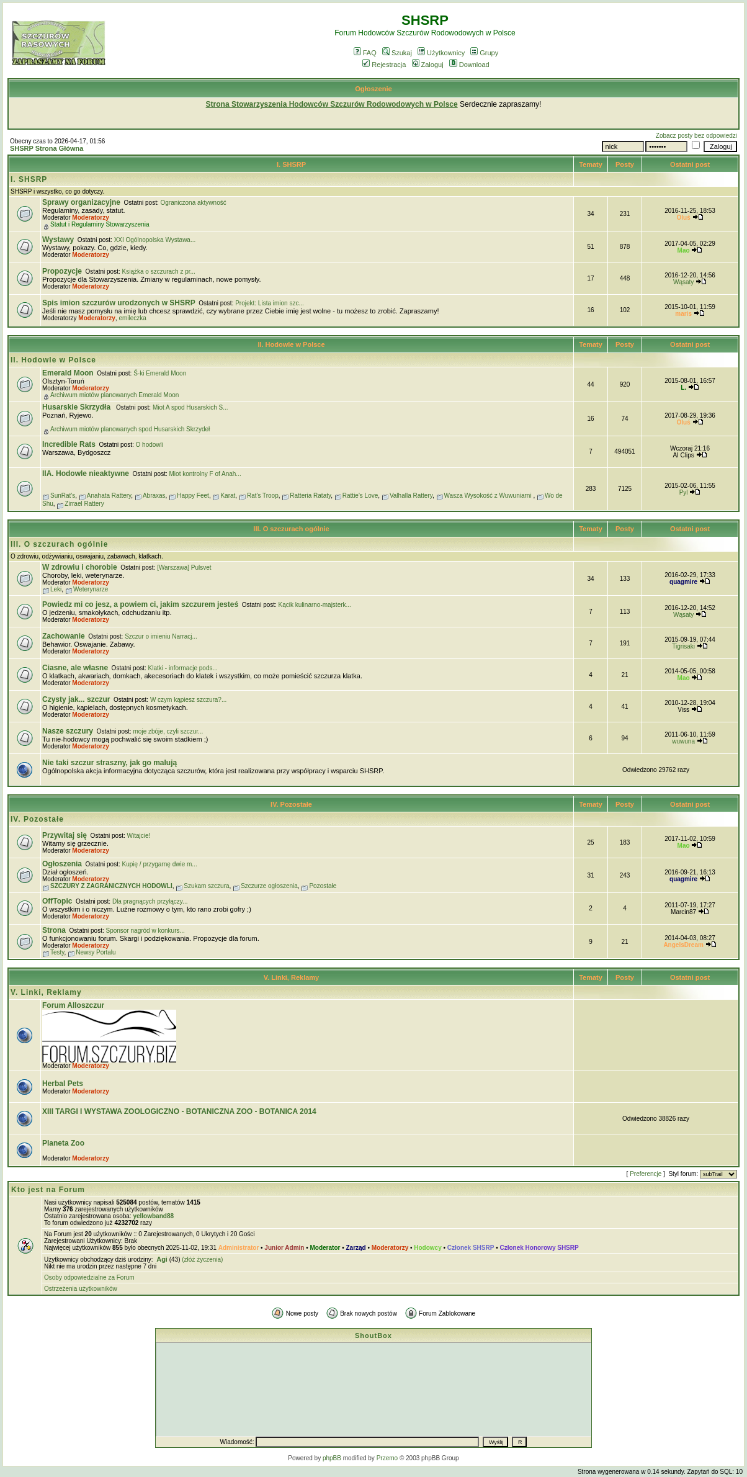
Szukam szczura (206, 885)
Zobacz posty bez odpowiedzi (696, 135)
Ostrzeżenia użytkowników (80, 1288)
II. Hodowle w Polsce (291, 344)
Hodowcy (427, 1247)
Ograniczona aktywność (193, 202)
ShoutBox (373, 1335)
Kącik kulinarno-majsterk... (315, 604)
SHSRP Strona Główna (46, 148)
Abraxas (154, 495)
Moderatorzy (90, 217)
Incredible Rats (69, 444)
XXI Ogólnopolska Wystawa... (155, 239)
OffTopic (57, 901)
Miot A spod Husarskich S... (190, 407)
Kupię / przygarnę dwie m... (159, 864)
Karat (227, 495)
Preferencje (645, 1173)
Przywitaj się (64, 835)
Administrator (238, 1247)
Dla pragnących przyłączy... (150, 901)
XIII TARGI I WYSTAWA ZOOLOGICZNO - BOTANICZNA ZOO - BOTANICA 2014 (179, 1111)
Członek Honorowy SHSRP (538, 1247)
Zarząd (355, 1247)
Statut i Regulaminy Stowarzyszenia (100, 224)
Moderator (325, 1247)
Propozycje (62, 271)
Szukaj (397, 52)
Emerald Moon (68, 373)
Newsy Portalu (95, 952)
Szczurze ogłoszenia (269, 885)
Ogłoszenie (373, 88)
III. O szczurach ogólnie (291, 528)
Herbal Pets (62, 1083)
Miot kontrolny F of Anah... (205, 473)
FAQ (365, 52)
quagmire (683, 581)
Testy (57, 952)
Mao (684, 250)
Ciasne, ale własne (75, 667)
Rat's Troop (263, 495)
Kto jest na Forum (48, 1189)
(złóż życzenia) (202, 1259)
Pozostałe (322, 885)
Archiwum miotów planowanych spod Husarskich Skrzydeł (130, 429)
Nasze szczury (67, 731)
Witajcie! (139, 835)
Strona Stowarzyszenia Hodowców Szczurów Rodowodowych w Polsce (332, 104)
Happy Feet (193, 495)
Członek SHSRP (470, 1247)
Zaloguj (428, 64)
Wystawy (58, 239)
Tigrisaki (683, 646)
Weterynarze (91, 589)
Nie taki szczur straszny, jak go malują (109, 762)
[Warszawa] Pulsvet (184, 567)
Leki (55, 589)
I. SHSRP (291, 164)
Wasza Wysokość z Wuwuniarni (489, 495)
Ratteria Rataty (310, 495)
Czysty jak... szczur (76, 699)
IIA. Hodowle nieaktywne (85, 473)
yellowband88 (153, 1216)
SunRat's (62, 495)
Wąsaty (683, 282)
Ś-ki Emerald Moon (159, 373)
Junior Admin (284, 1247)
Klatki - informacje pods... (183, 668)
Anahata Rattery (109, 495)
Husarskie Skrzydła (77, 407)
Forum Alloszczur (73, 1005)
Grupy (484, 52)
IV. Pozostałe (291, 804)
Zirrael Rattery (84, 503)
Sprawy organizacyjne (81, 202)
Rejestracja (384, 64)
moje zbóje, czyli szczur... (168, 731)
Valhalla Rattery (411, 495)
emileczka (132, 318)
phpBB (332, 1458)
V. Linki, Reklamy (291, 977)
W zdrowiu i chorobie (79, 567)
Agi (162, 1259)
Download (469, 64)
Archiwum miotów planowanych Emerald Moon (114, 395)
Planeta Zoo (63, 1143)
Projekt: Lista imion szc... (269, 303)
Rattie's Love (360, 495)
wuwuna (683, 741)
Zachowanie (63, 636)
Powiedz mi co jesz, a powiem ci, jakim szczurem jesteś (140, 604)
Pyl (683, 492)
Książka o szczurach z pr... (158, 271)
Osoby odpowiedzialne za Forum (89, 1277)
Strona (54, 930)
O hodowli (149, 444)
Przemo (387, 1458)
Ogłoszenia (62, 864)
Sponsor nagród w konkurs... (145, 930)
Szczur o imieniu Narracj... (161, 636)
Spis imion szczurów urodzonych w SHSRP (118, 303)
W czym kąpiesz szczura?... (188, 699)
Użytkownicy (441, 52)
